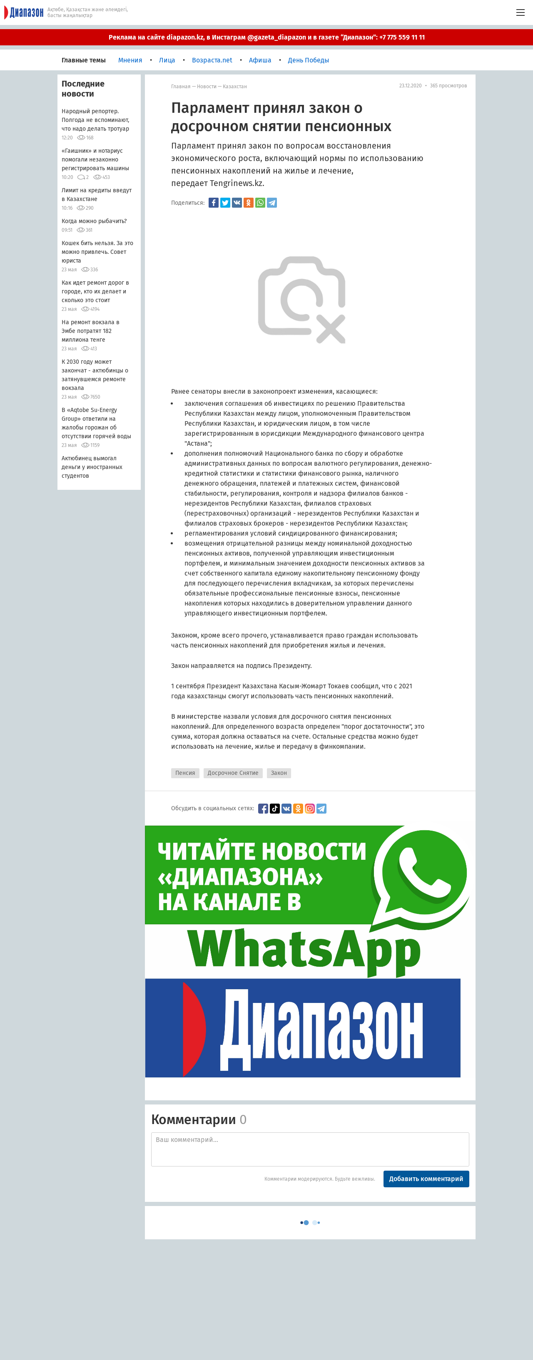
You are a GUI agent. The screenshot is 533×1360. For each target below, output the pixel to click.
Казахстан (235, 86)
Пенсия (185, 773)
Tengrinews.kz (236, 183)
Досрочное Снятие (233, 773)
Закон (279, 773)
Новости (207, 86)
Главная (181, 86)
